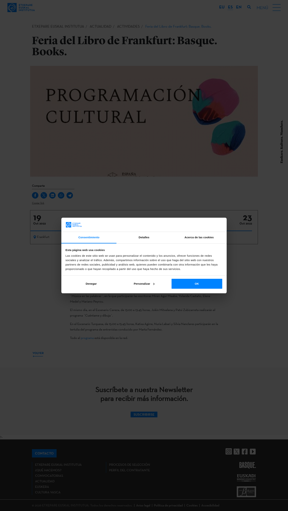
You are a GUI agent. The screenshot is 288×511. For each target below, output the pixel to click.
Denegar (91, 283)
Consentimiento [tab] (89, 237)
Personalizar (144, 283)
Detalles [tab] (144, 237)
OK (197, 283)
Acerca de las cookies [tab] (199, 237)
